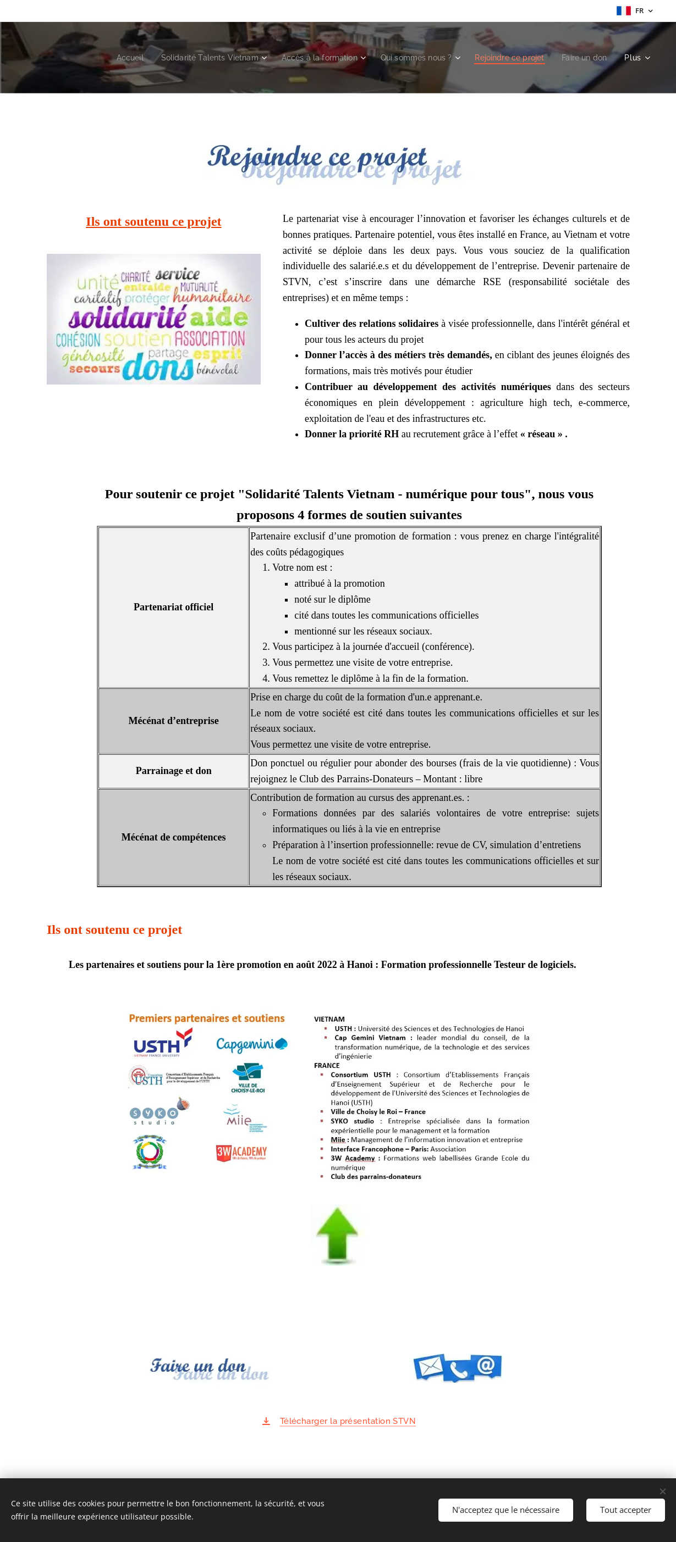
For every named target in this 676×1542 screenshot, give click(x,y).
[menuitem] (103, 57)
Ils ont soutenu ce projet (153, 221)
